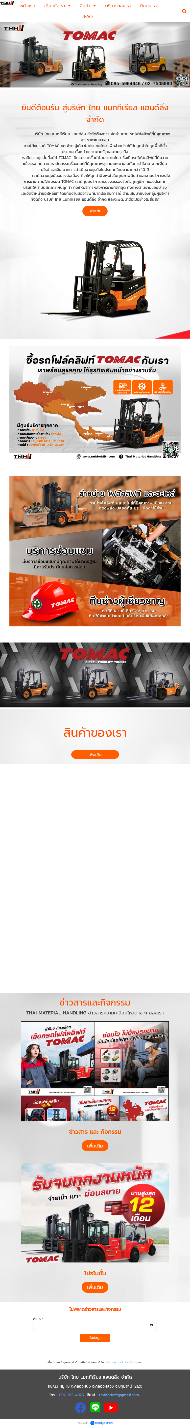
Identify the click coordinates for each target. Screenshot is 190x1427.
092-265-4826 (71, 1395)
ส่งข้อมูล (95, 1338)
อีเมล (38, 1319)
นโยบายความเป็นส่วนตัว (119, 1362)
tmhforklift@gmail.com (119, 1395)
